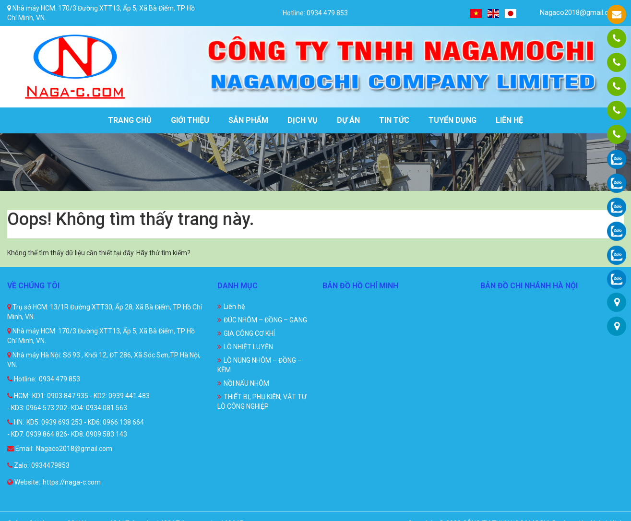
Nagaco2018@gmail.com (573, 12)
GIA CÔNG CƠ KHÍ (249, 333)
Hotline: (21, 379)
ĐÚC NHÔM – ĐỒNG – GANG (265, 320)
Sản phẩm (248, 120)
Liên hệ (509, 120)
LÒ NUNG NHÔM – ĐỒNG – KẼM (259, 365)
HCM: (18, 396)
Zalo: (18, 465)
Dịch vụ (302, 120)
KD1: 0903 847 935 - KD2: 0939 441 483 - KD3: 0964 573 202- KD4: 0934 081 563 (78, 402)
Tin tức (394, 120)
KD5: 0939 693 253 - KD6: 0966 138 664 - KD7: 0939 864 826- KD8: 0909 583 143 (75, 428)
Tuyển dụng (452, 120)
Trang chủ (130, 120)
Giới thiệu (190, 120)
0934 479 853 (59, 379)
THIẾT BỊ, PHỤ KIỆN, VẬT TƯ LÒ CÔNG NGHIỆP (262, 401)
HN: (15, 422)
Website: (23, 482)
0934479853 (50, 465)
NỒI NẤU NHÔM (246, 383)
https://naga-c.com (72, 482)
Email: (20, 448)
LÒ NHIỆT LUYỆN (248, 347)
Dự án (348, 120)
